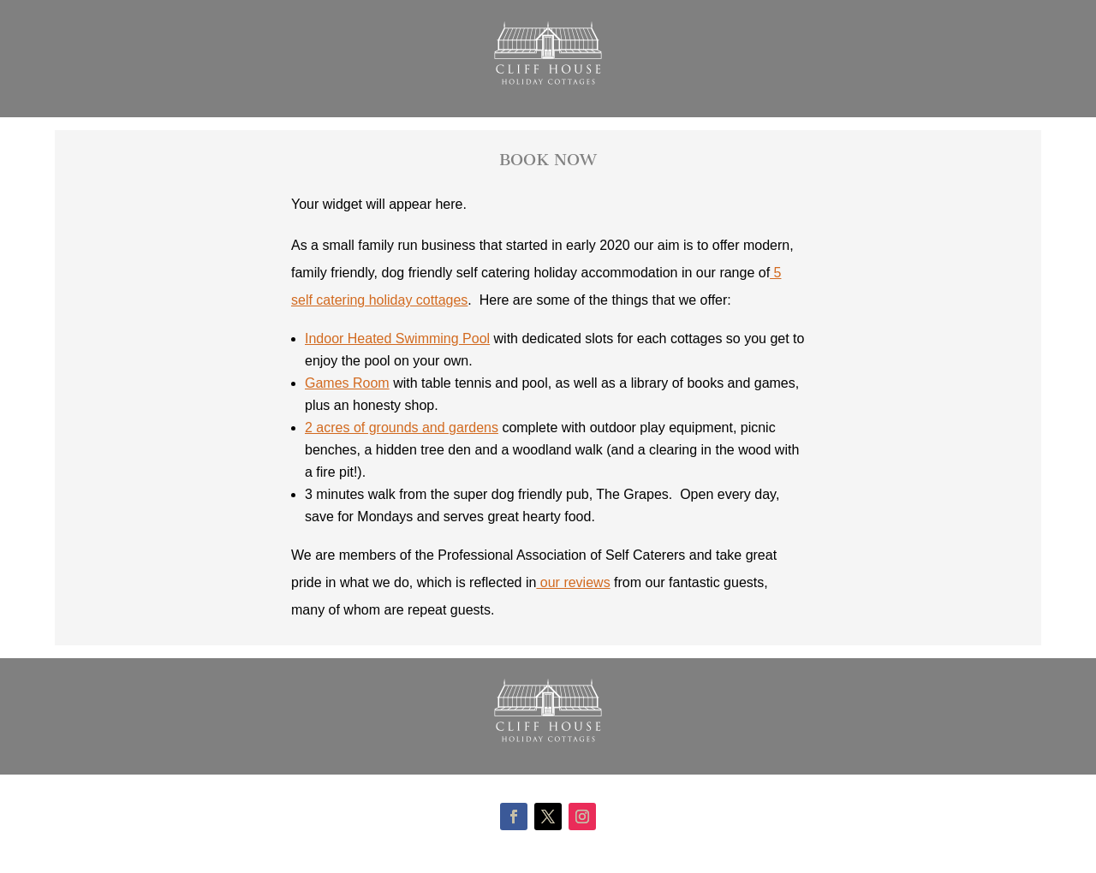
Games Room (347, 383)
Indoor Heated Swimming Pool (397, 338)
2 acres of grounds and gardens (401, 427)
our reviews (573, 582)
